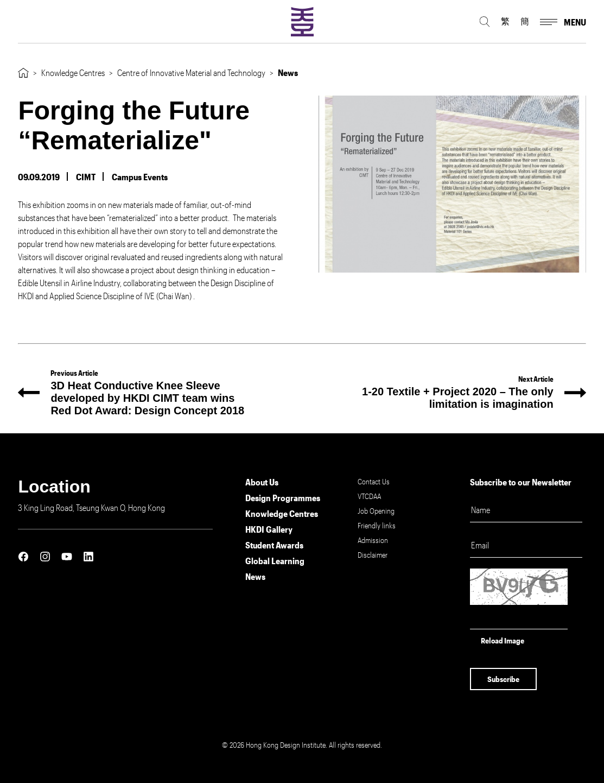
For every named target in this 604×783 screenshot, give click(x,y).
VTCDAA (369, 496)
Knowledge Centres (73, 72)
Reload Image (502, 640)
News (255, 576)
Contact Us (374, 481)
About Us (261, 482)
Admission (373, 540)
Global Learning (274, 560)
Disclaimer (372, 554)
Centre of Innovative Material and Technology (191, 72)
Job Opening (376, 510)
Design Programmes (282, 497)
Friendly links (377, 525)
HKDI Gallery (269, 529)
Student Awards (274, 545)
